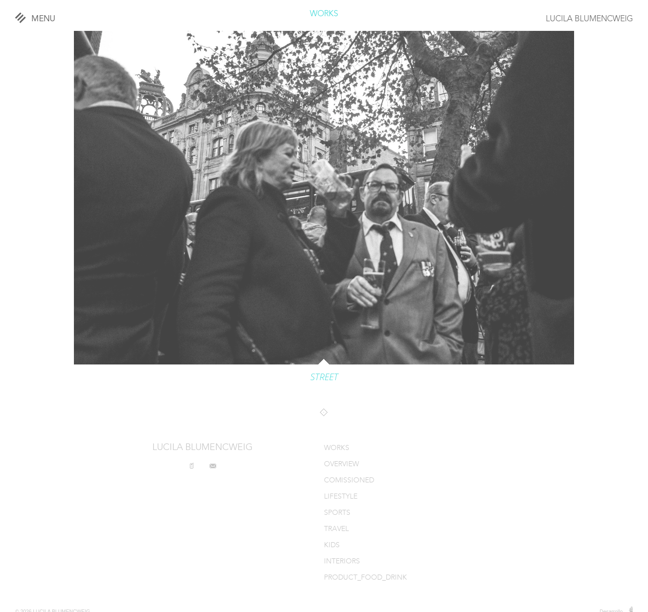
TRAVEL (336, 529)
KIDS (332, 545)
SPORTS (337, 513)
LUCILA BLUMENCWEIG (589, 19)
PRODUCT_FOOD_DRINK (365, 578)
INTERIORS (342, 561)
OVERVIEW (341, 464)
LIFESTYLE (340, 497)
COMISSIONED (349, 480)
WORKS (324, 14)
